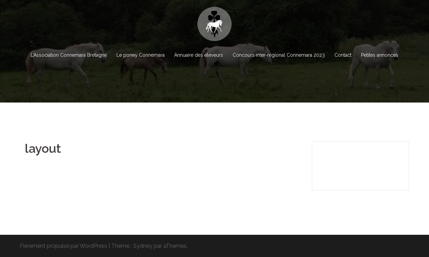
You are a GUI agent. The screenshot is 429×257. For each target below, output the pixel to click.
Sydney (142, 246)
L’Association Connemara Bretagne (69, 55)
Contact (342, 55)
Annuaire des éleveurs (198, 55)
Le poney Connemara (140, 55)
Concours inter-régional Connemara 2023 (279, 55)
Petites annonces (379, 55)
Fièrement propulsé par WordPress (63, 246)
